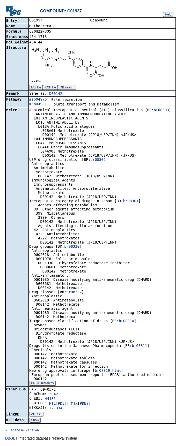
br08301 (130, 201)
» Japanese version (22, 431)
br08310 (126, 321)
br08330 (71, 247)
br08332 (74, 292)
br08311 (139, 346)
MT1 (52, 404)
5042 (53, 394)
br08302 (98, 160)
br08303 (161, 110)
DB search (67, 88)
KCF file (50, 88)
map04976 (38, 100)
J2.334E (56, 408)
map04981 (38, 104)
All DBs (36, 414)
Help (168, 14)
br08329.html (108, 371)
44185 (50, 399)
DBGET (11, 439)
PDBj (62, 404)
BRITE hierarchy (42, 383)
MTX (74, 404)
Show (35, 420)
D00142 (55, 94)
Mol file (36, 88)
